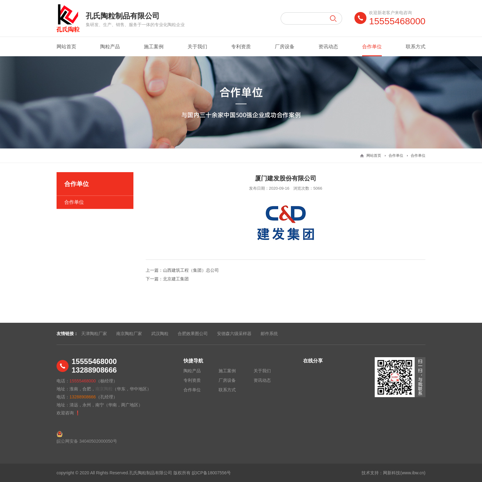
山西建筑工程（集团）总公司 (191, 270)
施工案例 (154, 46)
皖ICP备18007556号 (211, 472)
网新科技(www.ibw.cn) (404, 472)
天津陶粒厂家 (94, 333)
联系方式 (415, 46)
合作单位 (372, 50)
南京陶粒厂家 (129, 333)
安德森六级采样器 (234, 333)
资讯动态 (328, 46)
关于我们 (197, 46)
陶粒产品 (110, 46)
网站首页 (66, 46)
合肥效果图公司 (193, 333)
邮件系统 (269, 333)
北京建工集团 (176, 278)
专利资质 (241, 46)
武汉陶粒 (159, 333)
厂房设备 (284, 46)
